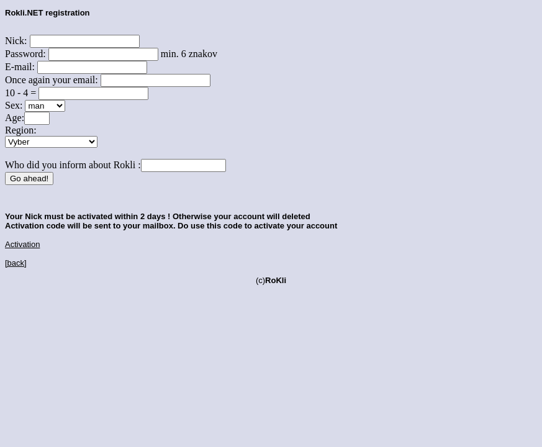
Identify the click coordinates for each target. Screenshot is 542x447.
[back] (16, 263)
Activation (22, 244)
